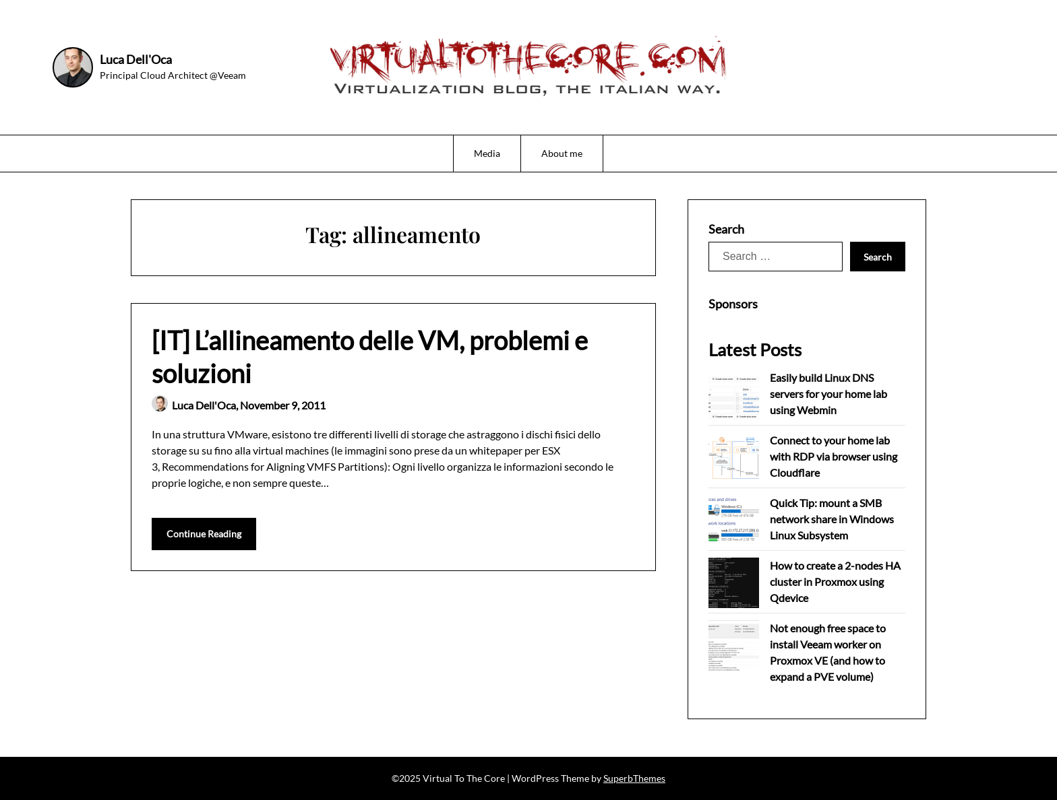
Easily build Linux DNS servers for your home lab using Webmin (828, 393)
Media (487, 153)
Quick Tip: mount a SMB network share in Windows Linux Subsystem (832, 518)
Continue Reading (204, 533)
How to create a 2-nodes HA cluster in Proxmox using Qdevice (835, 581)
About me (561, 153)
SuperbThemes (634, 778)
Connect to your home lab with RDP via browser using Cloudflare (833, 456)
